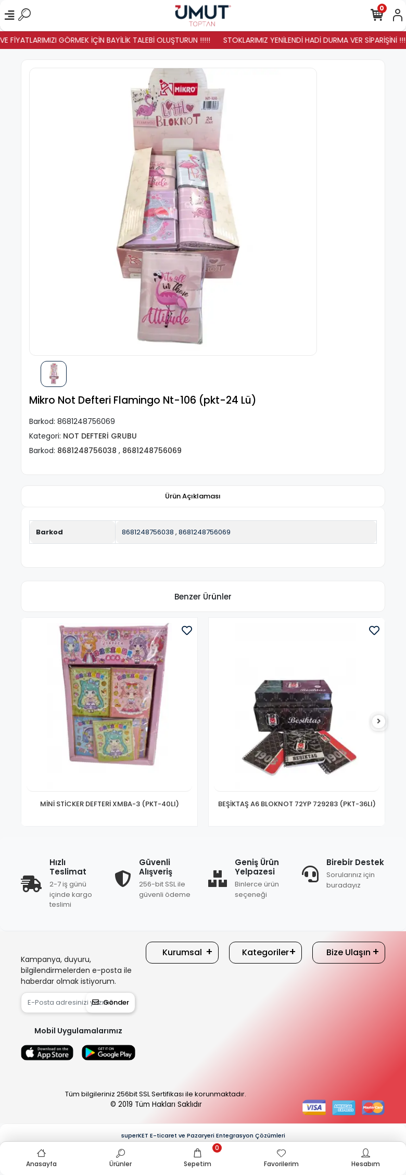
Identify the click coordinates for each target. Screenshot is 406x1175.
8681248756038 (148, 532)
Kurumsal (182, 952)
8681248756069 (205, 532)
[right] (379, 721)
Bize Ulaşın (348, 952)
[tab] (193, 496)
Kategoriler (265, 952)
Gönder (110, 1002)
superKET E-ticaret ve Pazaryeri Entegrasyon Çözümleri (203, 1135)
